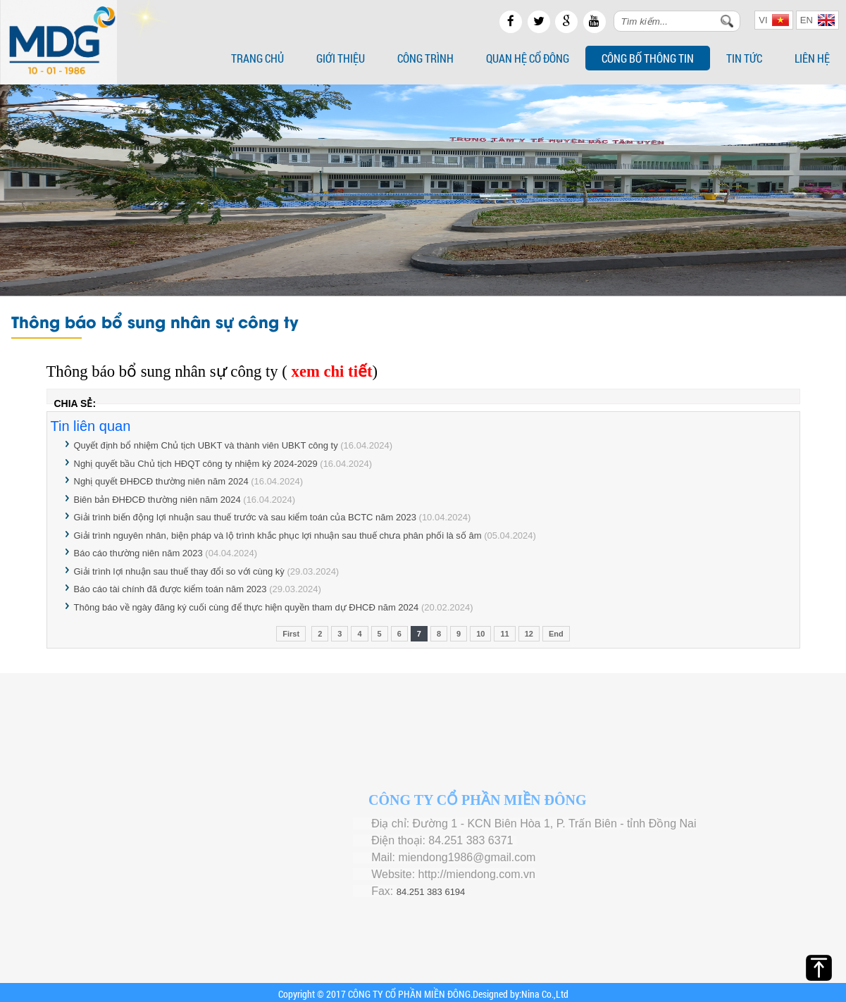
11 (504, 634)
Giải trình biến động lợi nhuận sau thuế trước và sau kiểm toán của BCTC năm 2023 (246, 517)
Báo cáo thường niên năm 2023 (140, 553)
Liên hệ (812, 58)
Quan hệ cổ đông (527, 58)
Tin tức (744, 58)
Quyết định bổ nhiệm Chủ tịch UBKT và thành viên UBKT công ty (206, 445)
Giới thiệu (340, 58)
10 (480, 634)
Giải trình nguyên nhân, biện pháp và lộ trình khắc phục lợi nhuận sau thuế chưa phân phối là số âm (278, 535)
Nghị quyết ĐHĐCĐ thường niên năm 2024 (162, 481)
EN (817, 20)
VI (774, 20)
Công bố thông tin (648, 58)
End (556, 634)
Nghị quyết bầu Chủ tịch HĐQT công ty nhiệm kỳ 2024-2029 (196, 463)
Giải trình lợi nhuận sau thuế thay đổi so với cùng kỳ (179, 571)
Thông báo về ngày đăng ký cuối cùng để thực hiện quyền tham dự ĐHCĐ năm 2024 (247, 607)
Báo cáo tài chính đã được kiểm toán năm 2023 (170, 589)
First (290, 634)
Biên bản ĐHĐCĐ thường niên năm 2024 (159, 499)
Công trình (425, 58)
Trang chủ (257, 58)
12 (529, 634)
